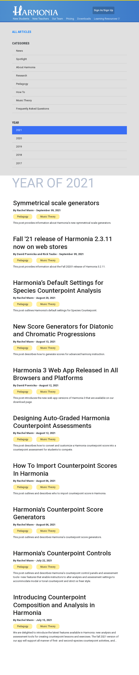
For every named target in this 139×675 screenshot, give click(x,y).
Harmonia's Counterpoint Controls (62, 555)
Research (21, 75)
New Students (21, 18)
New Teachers (40, 18)
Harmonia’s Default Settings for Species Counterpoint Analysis (58, 288)
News (19, 50)
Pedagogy (22, 84)
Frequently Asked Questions (32, 109)
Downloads (84, 18)
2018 (19, 156)
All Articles (21, 31)
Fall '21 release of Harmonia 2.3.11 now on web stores (62, 244)
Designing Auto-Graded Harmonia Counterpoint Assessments (61, 423)
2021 (19, 131)
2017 (19, 164)
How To (20, 92)
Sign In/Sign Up (103, 10)
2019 (19, 148)
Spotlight (21, 59)
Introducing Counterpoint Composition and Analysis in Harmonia (54, 607)
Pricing (70, 18)
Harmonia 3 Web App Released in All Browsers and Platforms (65, 375)
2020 (19, 139)
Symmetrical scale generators (56, 205)
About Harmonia (25, 67)
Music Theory (24, 101)
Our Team (57, 18)
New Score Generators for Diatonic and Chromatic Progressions (63, 332)
